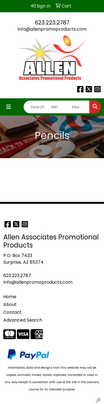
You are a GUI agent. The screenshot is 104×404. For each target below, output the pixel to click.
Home (9, 296)
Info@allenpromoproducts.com (52, 29)
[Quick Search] (36, 107)
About (10, 304)
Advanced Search (22, 320)
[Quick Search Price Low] (58, 107)
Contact (12, 312)
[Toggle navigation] (8, 107)
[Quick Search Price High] (79, 107)
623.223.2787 (52, 22)
